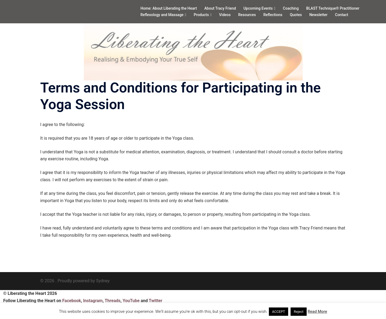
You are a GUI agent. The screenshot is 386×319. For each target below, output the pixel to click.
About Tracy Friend (220, 8)
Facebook (71, 300)
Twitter (155, 300)
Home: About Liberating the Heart (168, 8)
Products (201, 15)
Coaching (291, 8)
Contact (341, 15)
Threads (112, 300)
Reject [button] (298, 312)
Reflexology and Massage (162, 15)
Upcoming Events (258, 8)
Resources (247, 15)
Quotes (296, 15)
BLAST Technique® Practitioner (332, 8)
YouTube (131, 300)
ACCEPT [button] (278, 312)
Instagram (93, 300)
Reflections (273, 15)
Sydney (103, 280)
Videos (225, 15)
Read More (317, 311)
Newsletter (318, 15)
